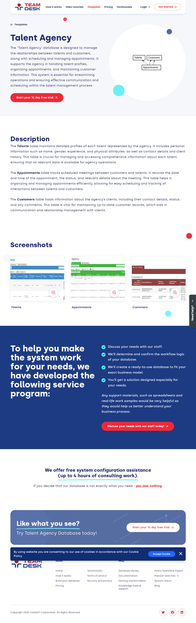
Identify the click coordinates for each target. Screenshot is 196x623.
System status (163, 580)
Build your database (68, 580)
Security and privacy (99, 580)
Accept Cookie (161, 554)
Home (59, 570)
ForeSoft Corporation (42, 612)
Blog (157, 585)
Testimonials (124, 6)
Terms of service (97, 575)
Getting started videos (132, 580)
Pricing (108, 6)
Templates (93, 6)
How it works (54, 6)
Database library (129, 570)
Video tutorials (75, 6)
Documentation (128, 575)
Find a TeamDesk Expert (168, 570)
